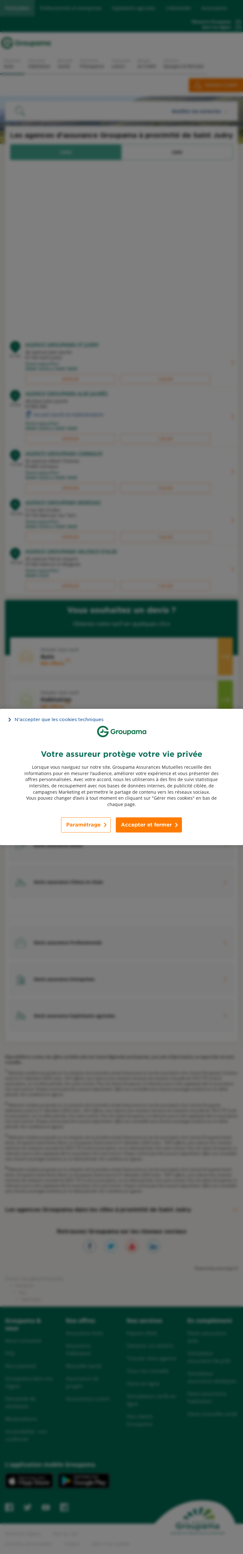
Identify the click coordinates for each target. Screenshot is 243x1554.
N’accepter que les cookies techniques (59, 719)
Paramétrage (83, 825)
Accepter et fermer (146, 825)
